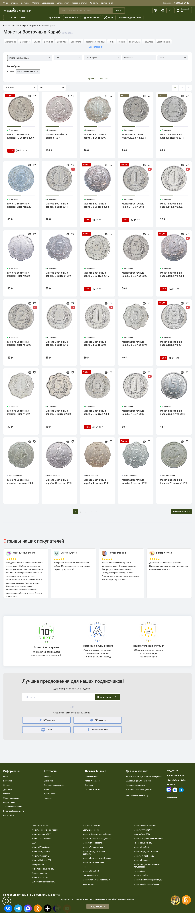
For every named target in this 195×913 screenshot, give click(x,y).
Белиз (37, 42)
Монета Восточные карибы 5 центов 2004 (19, 205)
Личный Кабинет (92, 776)
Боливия (48, 42)
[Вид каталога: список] (182, 88)
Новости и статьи (79, 3)
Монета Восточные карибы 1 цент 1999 (95, 136)
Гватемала (134, 42)
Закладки (89, 785)
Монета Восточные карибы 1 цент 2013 (57, 343)
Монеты (54, 17)
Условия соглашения (12, 807)
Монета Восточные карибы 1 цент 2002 (171, 205)
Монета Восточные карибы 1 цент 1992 (18, 412)
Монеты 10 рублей (40, 877)
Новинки (48, 798)
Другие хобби (50, 794)
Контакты (94, 3)
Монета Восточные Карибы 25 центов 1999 (173, 481)
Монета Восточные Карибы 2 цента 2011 (172, 136)
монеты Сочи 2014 (142, 834)
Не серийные (139, 871)
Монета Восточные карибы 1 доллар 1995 (96, 481)
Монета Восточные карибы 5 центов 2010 (172, 412)
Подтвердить (97, 906)
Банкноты (71, 17)
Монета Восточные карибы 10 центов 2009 (20, 136)
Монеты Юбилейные (41, 847)
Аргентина (10, 42)
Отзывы (14, 3)
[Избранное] (170, 10)
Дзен (46, 729)
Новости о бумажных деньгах (139, 789)
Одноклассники (97, 729)
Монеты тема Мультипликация (96, 880)
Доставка (25, 3)
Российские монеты (40, 826)
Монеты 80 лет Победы (42, 839)
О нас (5, 3)
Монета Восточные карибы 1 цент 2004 (95, 343)
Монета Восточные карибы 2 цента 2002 (19, 343)
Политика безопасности (13, 811)
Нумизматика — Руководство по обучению (144, 776)
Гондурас (148, 42)
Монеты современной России (45, 830)
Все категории (17, 18)
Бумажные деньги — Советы (138, 781)
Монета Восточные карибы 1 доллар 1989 (20, 481)
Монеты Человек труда (93, 847)
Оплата (35, 3)
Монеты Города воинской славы (97, 858)
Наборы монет (38, 864)
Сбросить (91, 78)
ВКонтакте (97, 720)
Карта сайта (8, 815)
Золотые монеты (39, 873)
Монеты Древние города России (97, 834)
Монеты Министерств (92, 843)
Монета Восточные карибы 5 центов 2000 (58, 412)
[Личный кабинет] (155, 10)
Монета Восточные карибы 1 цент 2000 (18, 274)
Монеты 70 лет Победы (144, 856)
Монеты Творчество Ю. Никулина (148, 839)
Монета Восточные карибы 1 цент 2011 (57, 205)
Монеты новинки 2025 (41, 834)
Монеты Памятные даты (93, 862)
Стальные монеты (91, 830)
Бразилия (61, 42)
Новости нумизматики (135, 785)
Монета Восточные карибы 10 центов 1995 (59, 481)
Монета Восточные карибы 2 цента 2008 (172, 274)
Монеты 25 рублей (91, 871)
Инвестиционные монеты (43, 869)
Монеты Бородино (142, 860)
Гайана (121, 42)
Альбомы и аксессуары (54, 785)
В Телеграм (46, 720)
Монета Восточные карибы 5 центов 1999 (58, 274)
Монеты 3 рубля (141, 875)
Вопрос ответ (63, 3)
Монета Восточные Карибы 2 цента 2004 (134, 136)
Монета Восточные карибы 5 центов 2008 (96, 205)
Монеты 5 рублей (141, 847)
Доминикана (163, 42)
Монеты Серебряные (41, 856)
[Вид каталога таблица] (189, 88)
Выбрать (104, 78)
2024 (34, 843)
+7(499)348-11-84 (176, 780)
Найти (118, 10)
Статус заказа (48, 3)
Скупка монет (107, 3)
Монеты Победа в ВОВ (41, 860)
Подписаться (107, 697)
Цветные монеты (90, 875)
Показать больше (181, 512)
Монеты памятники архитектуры (148, 880)
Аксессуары (91, 17)
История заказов (92, 781)
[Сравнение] (162, 10)
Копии (46, 789)
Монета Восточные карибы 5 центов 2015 (96, 274)
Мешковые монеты (91, 826)
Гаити (111, 42)
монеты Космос (89, 884)
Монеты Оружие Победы (145, 826)
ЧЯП (84, 867)
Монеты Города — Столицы (146, 851)
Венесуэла (76, 42)
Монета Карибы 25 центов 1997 (56, 136)
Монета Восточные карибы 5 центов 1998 (134, 481)
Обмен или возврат (11, 798)
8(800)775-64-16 (176, 3)
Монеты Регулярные (41, 851)
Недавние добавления (130, 17)
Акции (108, 17)
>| (96, 512)
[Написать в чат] (7, 901)
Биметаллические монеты (43, 882)
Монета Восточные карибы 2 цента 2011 (172, 343)
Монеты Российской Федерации (97, 839)
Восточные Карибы (95, 42)
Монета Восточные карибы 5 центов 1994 (134, 343)
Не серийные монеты (143, 843)
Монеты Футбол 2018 (143, 830)
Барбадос (25, 42)
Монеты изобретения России (146, 884)
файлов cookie (127, 899)
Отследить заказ (92, 789)
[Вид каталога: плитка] (175, 88)
